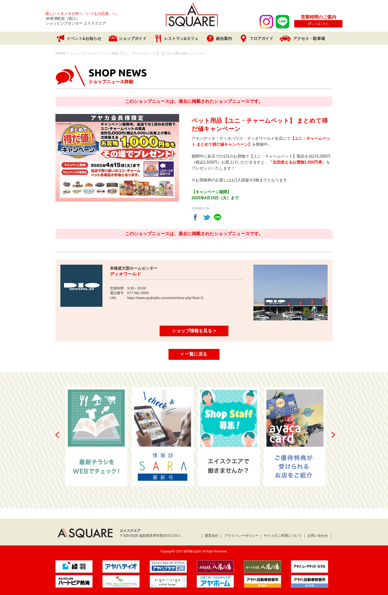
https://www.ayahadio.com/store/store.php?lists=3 (165, 298)
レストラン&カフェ (181, 38)
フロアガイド (261, 38)
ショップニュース (83, 53)
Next (333, 435)
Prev (57, 435)
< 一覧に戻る (194, 354)
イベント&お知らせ (84, 38)
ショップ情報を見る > (194, 330)
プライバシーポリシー (241, 536)
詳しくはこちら (318, 23)
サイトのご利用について (283, 536)
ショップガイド (132, 38)
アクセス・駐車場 (309, 38)
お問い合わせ (317, 536)
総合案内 (224, 38)
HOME (60, 53)
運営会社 (211, 536)
